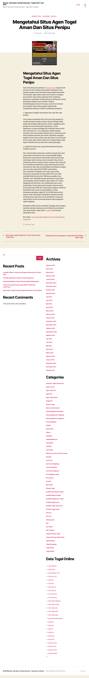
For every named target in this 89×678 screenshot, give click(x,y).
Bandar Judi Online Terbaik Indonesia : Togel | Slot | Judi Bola (23, 4)
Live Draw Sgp (52, 600)
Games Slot (49, 431)
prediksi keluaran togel (53, 498)
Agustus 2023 (50, 296)
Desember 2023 (50, 285)
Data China (51, 572)
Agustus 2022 (50, 338)
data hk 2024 (52, 649)
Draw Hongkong (51, 424)
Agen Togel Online (51, 400)
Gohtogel (49, 438)
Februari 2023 (50, 317)
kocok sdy (51, 642)
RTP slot (48, 519)
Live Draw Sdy (52, 596)
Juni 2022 (49, 345)
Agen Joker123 (50, 393)
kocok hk (50, 635)
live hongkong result (52, 477)
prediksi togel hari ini (52, 505)
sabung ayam (50, 522)
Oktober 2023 (50, 292)
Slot (47, 526)
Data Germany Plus (53, 575)
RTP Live (49, 515)
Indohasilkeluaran (51, 442)
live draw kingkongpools (55, 621)
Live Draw (49, 463)
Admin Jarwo (50, 389)
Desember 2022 (50, 324)
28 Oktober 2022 (50, 33)
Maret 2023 (49, 313)
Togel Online (50, 550)
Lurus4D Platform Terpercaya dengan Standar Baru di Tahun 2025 (22, 275)
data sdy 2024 (52, 652)
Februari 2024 (50, 278)
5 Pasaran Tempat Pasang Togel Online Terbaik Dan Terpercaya (22, 285)
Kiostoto (48, 459)
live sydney (49, 480)
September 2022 (51, 334)
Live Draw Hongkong (52, 466)
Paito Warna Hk (52, 610)
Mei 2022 (48, 348)
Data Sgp (51, 586)
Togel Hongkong (51, 547)
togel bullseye (50, 543)
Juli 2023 (48, 299)
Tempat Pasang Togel (52, 536)
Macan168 (49, 487)
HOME (78, 5)
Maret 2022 (49, 355)
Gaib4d (48, 428)
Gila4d (48, 435)
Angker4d (49, 403)
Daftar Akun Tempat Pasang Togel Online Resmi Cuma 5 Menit (21, 289)
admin (40, 33)
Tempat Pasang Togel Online (54, 540)
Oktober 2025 (50, 268)
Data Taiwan (51, 589)
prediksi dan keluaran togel (54, 494)
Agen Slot (49, 396)
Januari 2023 (50, 320)
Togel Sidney (50, 554)
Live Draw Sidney (51, 470)
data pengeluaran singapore (54, 421)
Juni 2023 (49, 303)
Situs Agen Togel (29, 227)
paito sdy (50, 624)
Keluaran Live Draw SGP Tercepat (56, 456)
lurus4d (48, 484)
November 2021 (51, 369)
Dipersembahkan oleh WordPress (56, 674)
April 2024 (49, 271)
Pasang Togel (50, 491)
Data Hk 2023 (52, 579)
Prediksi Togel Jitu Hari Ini (54, 508)
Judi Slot (54, 16)
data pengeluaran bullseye (54, 414)
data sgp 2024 (52, 645)
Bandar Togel (36, 16)
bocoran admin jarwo (52, 410)
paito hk (50, 631)
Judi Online (46, 16)
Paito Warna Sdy (53, 614)
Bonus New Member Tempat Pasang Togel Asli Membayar (20, 282)
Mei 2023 (48, 306)
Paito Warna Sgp (53, 617)
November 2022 (51, 327)
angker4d (49, 213)
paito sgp (50, 628)
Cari (4, 257)
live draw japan (52, 656)
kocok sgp (51, 638)
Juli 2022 (48, 341)
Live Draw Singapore (52, 473)
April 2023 (49, 310)
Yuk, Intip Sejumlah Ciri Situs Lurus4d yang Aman (18, 278)
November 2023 (51, 289)
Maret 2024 (49, 275)
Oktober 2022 (50, 331)
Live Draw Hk (52, 593)
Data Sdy (51, 582)
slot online (49, 529)
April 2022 (49, 352)
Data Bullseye (52, 568)
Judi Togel (49, 452)
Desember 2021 (50, 366)
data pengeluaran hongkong (54, 417)
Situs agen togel (50, 88)
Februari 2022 (50, 359)
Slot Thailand (50, 533)
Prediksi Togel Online (52, 512)
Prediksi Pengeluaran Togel (54, 501)
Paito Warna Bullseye (54, 603)
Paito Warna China (53, 607)
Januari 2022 (50, 362)
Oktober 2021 (50, 373)
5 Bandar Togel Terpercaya (54, 386)
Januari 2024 (50, 282)
